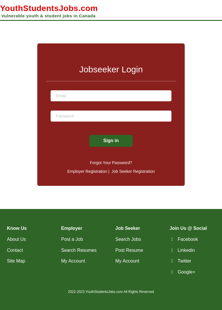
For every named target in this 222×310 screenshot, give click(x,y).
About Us (16, 239)
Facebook (188, 239)
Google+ (186, 271)
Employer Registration (87, 171)
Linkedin (186, 250)
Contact (15, 250)
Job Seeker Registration (133, 171)
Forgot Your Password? (111, 162)
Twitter (184, 260)
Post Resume (129, 250)
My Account (73, 260)
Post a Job (72, 239)
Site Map (16, 260)
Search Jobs (128, 239)
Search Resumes (79, 250)
